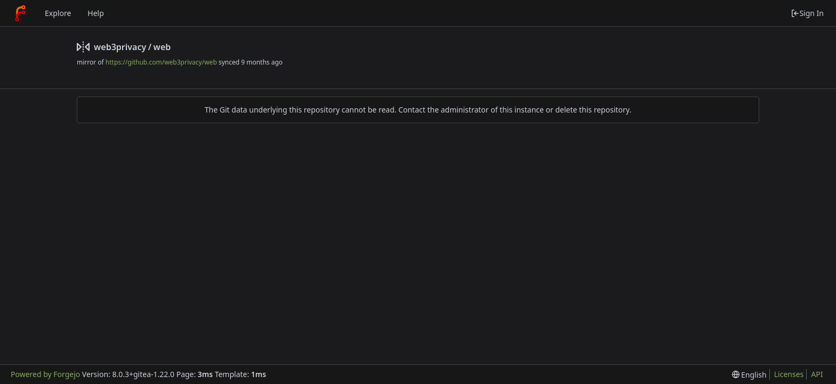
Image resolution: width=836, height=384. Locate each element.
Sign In (807, 13)
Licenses (789, 374)
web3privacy (120, 47)
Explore (58, 13)
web (162, 47)
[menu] (749, 375)
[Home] (20, 13)
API (817, 374)
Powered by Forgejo (45, 374)
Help (95, 13)
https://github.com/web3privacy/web (161, 62)
